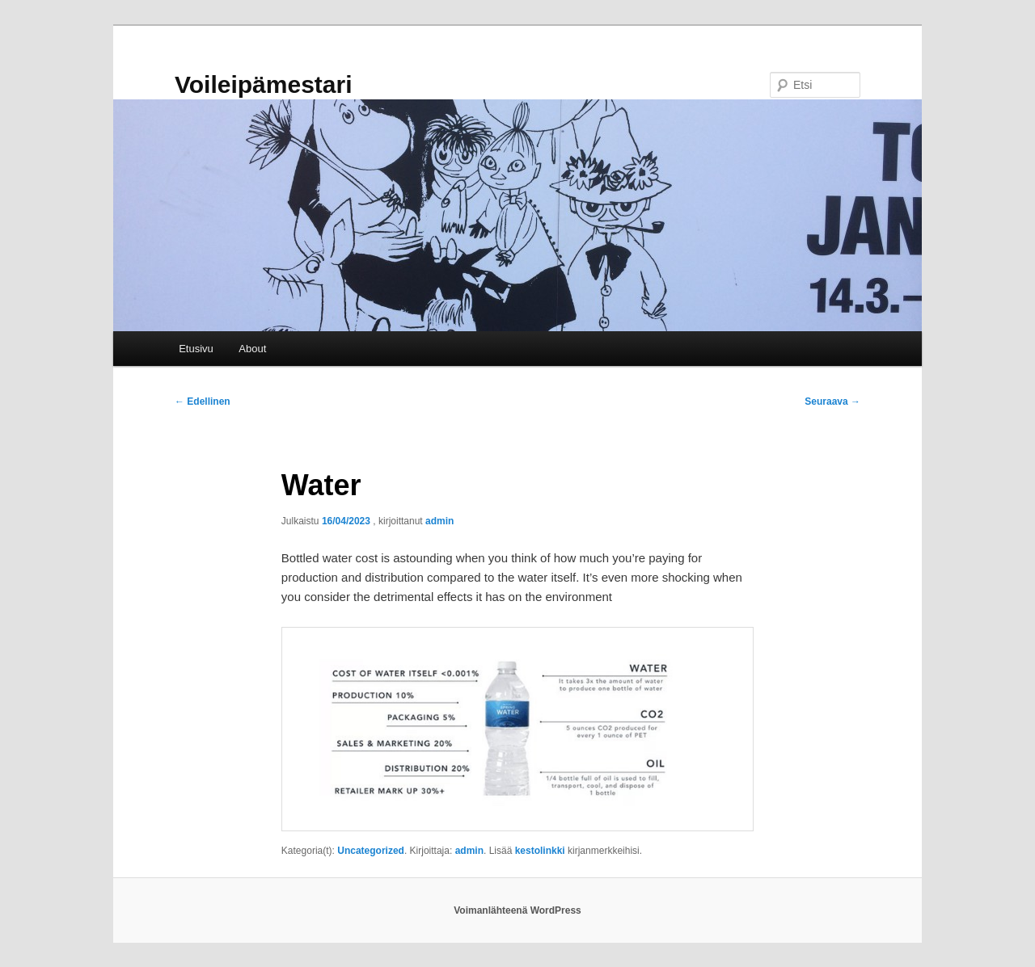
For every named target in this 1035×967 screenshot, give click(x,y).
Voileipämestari (264, 84)
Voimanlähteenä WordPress (517, 910)
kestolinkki (540, 850)
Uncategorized (370, 850)
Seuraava (832, 401)
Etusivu (196, 349)
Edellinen (202, 401)
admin (439, 521)
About (252, 349)
